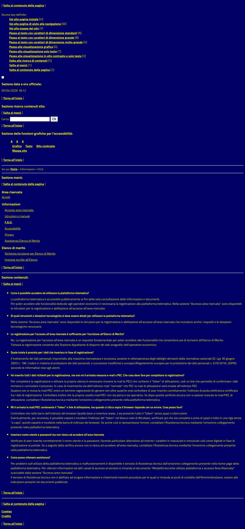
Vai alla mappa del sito (24, 28)
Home (13, 169)
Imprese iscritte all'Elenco (21, 259)
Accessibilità (12, 228)
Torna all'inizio (12, 98)
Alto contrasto (45, 146)
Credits (6, 516)
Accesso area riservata (19, 210)
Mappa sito (19, 150)
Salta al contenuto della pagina (23, 5)
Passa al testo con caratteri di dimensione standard (43, 33)
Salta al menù (18, 65)
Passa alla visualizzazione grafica (31, 46)
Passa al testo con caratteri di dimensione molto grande (46, 42)
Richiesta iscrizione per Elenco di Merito (30, 253)
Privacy (9, 234)
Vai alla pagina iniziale (23, 19)
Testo (29, 146)
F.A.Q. (8, 222)
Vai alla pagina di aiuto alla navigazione (35, 23)
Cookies (7, 511)
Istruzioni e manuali (17, 216)
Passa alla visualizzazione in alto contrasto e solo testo (45, 56)
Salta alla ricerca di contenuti (28, 60)
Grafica (17, 146)
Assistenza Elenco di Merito (22, 240)
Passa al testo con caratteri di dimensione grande (41, 37)
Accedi (6, 197)
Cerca (5, 119)
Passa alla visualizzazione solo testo (33, 51)
